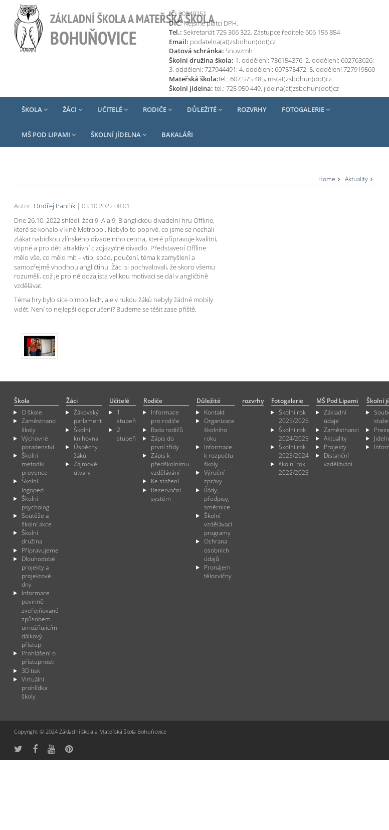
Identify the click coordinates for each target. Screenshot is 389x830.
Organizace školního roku (219, 431)
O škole (32, 414)
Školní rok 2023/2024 (294, 453)
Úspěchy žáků (86, 453)
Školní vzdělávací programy (218, 526)
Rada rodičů (167, 431)
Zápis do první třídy (165, 444)
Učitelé (112, 109)
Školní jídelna (118, 134)
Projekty (335, 449)
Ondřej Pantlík (54, 205)
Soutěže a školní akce (37, 521)
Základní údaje (335, 418)
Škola (35, 109)
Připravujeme (40, 551)
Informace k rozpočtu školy (218, 457)
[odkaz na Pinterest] (69, 751)
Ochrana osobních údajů (216, 552)
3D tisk (31, 672)
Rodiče (157, 109)
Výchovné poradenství (38, 444)
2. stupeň (126, 435)
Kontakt (214, 414)
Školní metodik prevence (35, 466)
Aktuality (356, 179)
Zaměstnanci (341, 431)
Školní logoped (33, 487)
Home (326, 179)
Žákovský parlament (88, 418)
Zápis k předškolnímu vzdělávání (170, 466)
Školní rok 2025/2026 (294, 418)
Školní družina (32, 538)
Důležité (204, 109)
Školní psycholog (35, 504)
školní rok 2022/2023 (294, 470)
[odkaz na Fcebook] (35, 751)
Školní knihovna (86, 435)
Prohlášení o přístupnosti (39, 659)
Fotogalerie (306, 109)
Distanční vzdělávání (338, 461)
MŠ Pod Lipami (49, 134)
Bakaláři (177, 134)
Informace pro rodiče (165, 418)
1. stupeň (126, 418)
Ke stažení (165, 483)
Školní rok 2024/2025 (294, 435)
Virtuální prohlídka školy (34, 690)
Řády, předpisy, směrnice (217, 500)
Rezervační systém (166, 495)
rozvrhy (252, 109)
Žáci (72, 109)
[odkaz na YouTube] (51, 751)
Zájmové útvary (85, 470)
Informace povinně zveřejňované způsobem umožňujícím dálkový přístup (40, 621)
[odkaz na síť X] (18, 751)
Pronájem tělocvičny (218, 573)
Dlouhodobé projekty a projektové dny (38, 574)
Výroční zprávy (214, 478)
